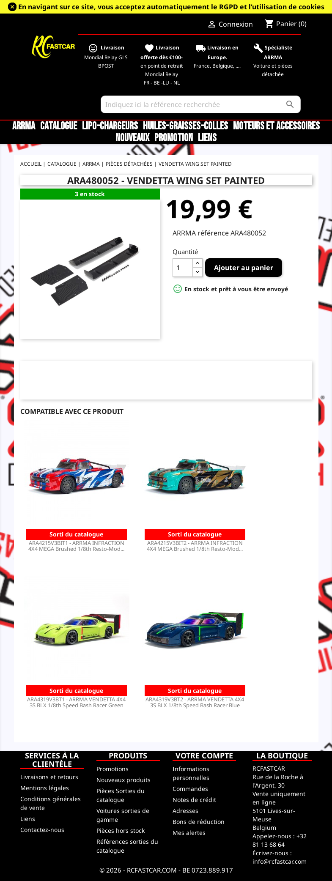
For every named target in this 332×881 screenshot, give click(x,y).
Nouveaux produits (123, 780)
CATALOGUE (58, 126)
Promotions (112, 769)
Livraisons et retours (49, 777)
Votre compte (204, 755)
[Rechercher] (201, 104)
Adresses (185, 811)
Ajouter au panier (243, 267)
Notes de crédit (194, 800)
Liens (207, 138)
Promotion (173, 138)
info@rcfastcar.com (279, 861)
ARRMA (23, 126)
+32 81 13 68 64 (279, 840)
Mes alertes (189, 833)
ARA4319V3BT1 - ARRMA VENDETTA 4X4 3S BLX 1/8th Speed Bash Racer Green (76, 702)
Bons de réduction (199, 822)
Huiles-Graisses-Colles (185, 126)
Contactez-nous (42, 830)
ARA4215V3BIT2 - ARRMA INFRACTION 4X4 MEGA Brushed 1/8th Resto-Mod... (195, 546)
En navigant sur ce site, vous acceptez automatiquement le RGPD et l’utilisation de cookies (171, 6)
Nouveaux (132, 138)
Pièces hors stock (120, 830)
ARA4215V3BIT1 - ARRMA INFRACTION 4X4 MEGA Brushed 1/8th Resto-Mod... (76, 546)
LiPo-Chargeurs (110, 126)
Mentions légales (44, 788)
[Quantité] (183, 267)
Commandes (190, 789)
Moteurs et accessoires (276, 126)
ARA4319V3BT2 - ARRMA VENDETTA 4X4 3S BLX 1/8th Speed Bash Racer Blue (194, 702)
